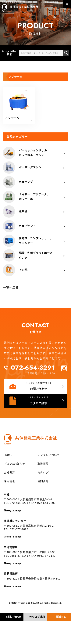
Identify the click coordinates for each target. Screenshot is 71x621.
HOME (8, 454)
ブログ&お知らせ (14, 463)
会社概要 (9, 472)
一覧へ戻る (11, 287)
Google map (12, 510)
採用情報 (9, 481)
